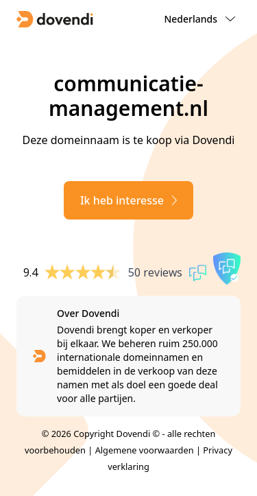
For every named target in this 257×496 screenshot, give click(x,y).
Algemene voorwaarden (144, 450)
